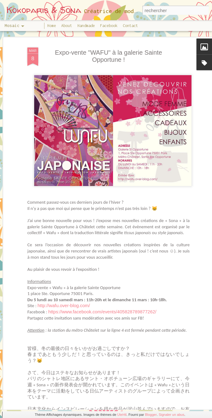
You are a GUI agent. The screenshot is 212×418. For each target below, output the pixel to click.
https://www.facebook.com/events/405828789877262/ (102, 288)
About (66, 25)
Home (51, 25)
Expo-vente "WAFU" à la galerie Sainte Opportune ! (108, 33)
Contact (130, 25)
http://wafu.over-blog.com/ (64, 282)
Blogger (151, 414)
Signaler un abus (171, 414)
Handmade (86, 25)
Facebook (109, 25)
